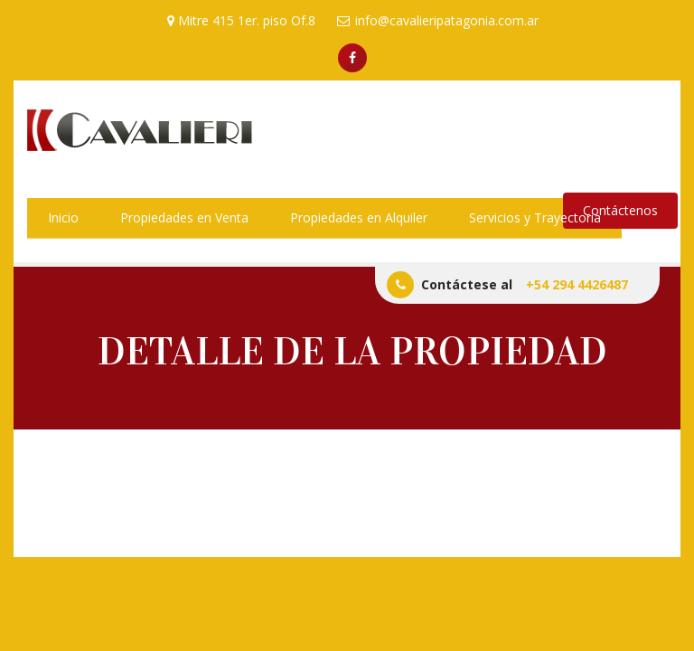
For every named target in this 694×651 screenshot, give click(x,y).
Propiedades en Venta (184, 217)
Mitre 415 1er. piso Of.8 (241, 20)
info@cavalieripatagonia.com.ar (438, 20)
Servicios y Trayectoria (535, 217)
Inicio (63, 217)
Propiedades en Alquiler (358, 217)
